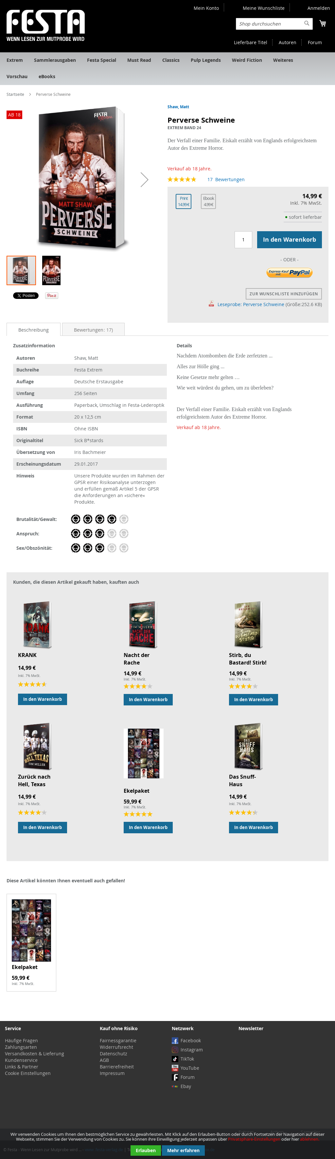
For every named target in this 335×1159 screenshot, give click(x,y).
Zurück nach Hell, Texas (34, 780)
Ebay (186, 1086)
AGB (104, 1060)
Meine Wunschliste (264, 8)
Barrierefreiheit (117, 1067)
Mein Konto (206, 8)
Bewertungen (93, 330)
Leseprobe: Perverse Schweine (247, 304)
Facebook (191, 1040)
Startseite (15, 94)
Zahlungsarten (21, 1047)
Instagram (192, 1050)
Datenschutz (113, 1053)
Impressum (112, 1073)
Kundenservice (21, 1060)
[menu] (167, 68)
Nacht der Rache (137, 658)
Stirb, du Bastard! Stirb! (248, 658)
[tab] (34, 329)
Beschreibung (33, 330)
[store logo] (46, 25)
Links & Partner (21, 1067)
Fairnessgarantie (118, 1040)
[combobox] (274, 24)
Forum (315, 42)
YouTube (190, 1068)
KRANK (27, 655)
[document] (167, 1144)
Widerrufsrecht (116, 1047)
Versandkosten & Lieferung (34, 1053)
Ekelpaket (137, 790)
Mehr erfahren (183, 1150)
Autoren (287, 42)
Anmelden (319, 8)
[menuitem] (15, 60)
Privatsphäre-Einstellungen (254, 1139)
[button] (145, 179)
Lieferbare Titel (250, 42)
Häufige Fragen (21, 1040)
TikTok (187, 1059)
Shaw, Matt (178, 107)
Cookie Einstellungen (28, 1073)
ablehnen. (309, 1139)
